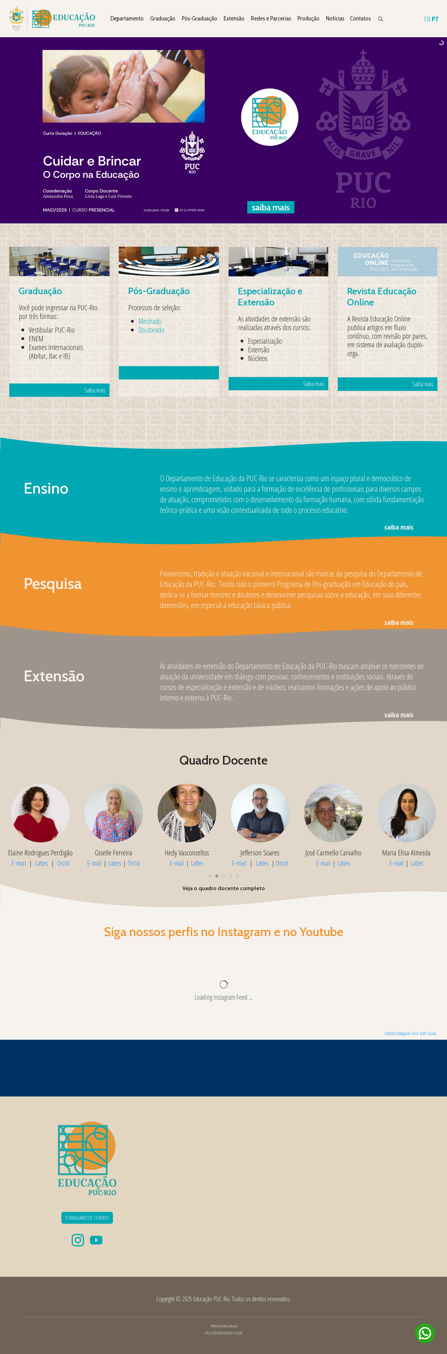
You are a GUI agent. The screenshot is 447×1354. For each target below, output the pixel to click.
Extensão (234, 18)
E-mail (94, 863)
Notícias (335, 18)
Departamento (127, 18)
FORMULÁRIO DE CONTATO (87, 1217)
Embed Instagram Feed (401, 1033)
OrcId (134, 863)
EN (427, 18)
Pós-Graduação (199, 18)
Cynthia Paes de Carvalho (114, 852)
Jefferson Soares (406, 852)
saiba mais (398, 526)
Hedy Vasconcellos (333, 852)
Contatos (360, 18)
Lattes (114, 863)
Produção (308, 18)
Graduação (162, 18)
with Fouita (428, 1033)
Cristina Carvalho (40, 852)
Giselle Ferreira (260, 852)
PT (435, 18)
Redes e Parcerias (271, 18)
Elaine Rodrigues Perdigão (186, 852)
